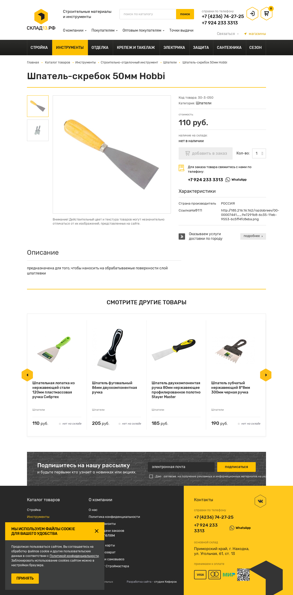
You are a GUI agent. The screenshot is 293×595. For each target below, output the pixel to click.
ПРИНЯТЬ (25, 578)
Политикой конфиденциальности (74, 556)
